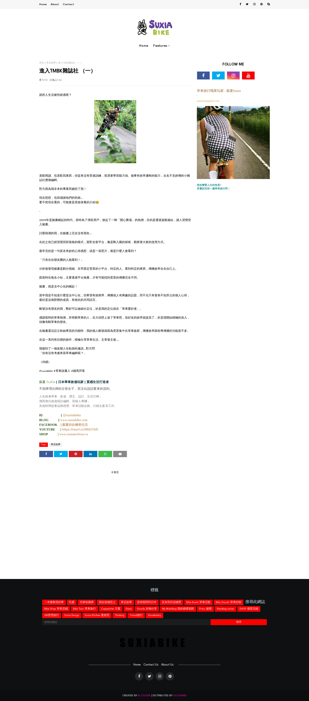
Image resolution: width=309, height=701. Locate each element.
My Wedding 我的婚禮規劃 (178, 609)
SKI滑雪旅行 (51, 615)
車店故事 (51, 63)
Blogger (144, 695)
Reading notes (225, 609)
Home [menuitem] (143, 46)
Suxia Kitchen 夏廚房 (97, 615)
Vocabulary (154, 615)
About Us (167, 664)
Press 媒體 (205, 609)
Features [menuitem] (160, 46)
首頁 (41, 63)
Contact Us (150, 664)
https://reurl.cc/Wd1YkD (80, 429)
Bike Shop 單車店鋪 (56, 609)
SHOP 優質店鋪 (248, 609)
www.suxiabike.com (74, 420)
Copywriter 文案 (110, 609)
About (55, 4)
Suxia (45, 80)
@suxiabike (72, 415)
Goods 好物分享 (147, 609)
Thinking (119, 615)
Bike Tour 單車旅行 (84, 609)
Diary (129, 609)
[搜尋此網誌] (126, 622)
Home (43, 4)
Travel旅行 (136, 615)
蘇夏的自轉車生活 (75, 424)
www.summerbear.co (73, 434)
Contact (68, 4)
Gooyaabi (180, 695)
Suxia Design (71, 615)
